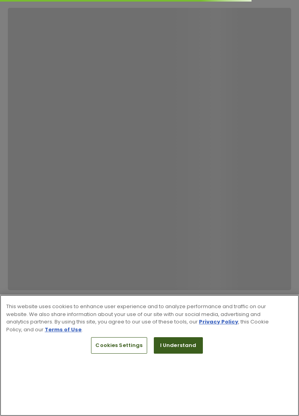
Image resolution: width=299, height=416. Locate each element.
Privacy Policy (218, 321)
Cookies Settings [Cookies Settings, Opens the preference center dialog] (118, 345)
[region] (149, 355)
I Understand (178, 345)
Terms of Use (63, 329)
